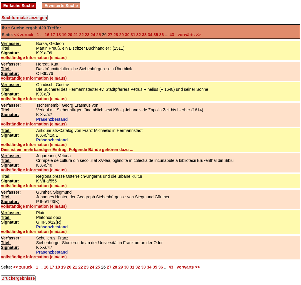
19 (64, 34)
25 (98, 34)
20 (70, 34)
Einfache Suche (18, 5)
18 (58, 34)
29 (121, 34)
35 (155, 34)
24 (93, 34)
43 (172, 34)
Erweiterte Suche (61, 5)
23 (87, 34)
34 (150, 34)
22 (81, 34)
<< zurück (25, 34)
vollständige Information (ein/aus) (34, 57)
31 (133, 34)
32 (138, 34)
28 (115, 34)
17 (53, 34)
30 (127, 34)
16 (47, 34)
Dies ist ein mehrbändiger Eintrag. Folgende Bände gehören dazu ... (67, 149)
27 (110, 34)
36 (161, 34)
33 (144, 34)
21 (75, 34)
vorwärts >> (187, 34)
